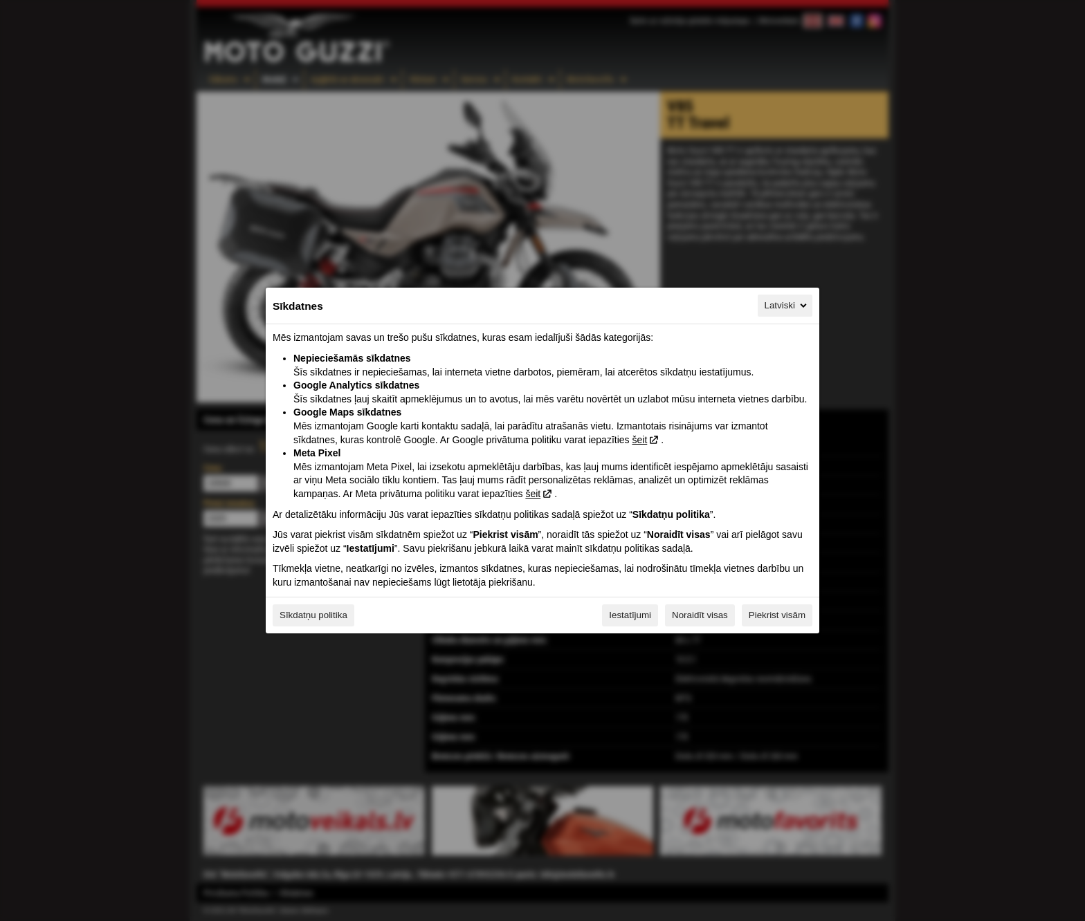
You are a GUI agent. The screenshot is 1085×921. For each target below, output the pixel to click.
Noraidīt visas (700, 615)
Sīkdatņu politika (313, 615)
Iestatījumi (630, 615)
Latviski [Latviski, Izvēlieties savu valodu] (787, 305)
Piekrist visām (777, 615)
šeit (639, 439)
